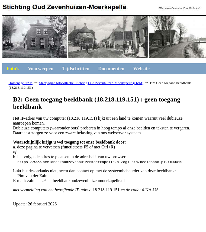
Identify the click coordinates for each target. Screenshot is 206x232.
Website (141, 68)
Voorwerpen (40, 68)
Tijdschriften (75, 68)
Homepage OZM (21, 83)
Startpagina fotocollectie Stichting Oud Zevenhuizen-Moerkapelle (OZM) (91, 83)
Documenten (111, 68)
